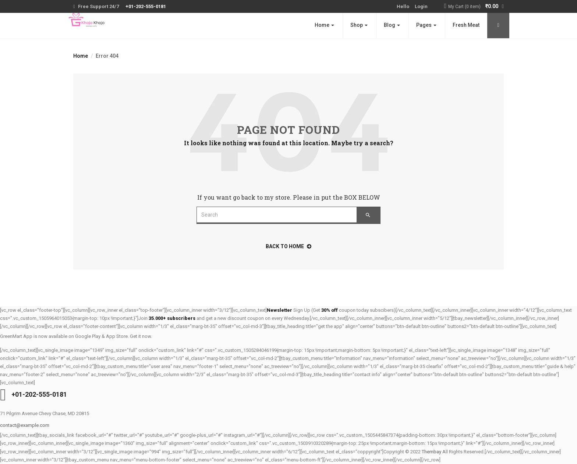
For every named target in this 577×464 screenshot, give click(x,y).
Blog (392, 25)
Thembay (431, 451)
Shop (359, 25)
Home (324, 25)
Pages (426, 25)
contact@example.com (24, 425)
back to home (288, 246)
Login (421, 6)
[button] (476, 6)
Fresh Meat (466, 25)
